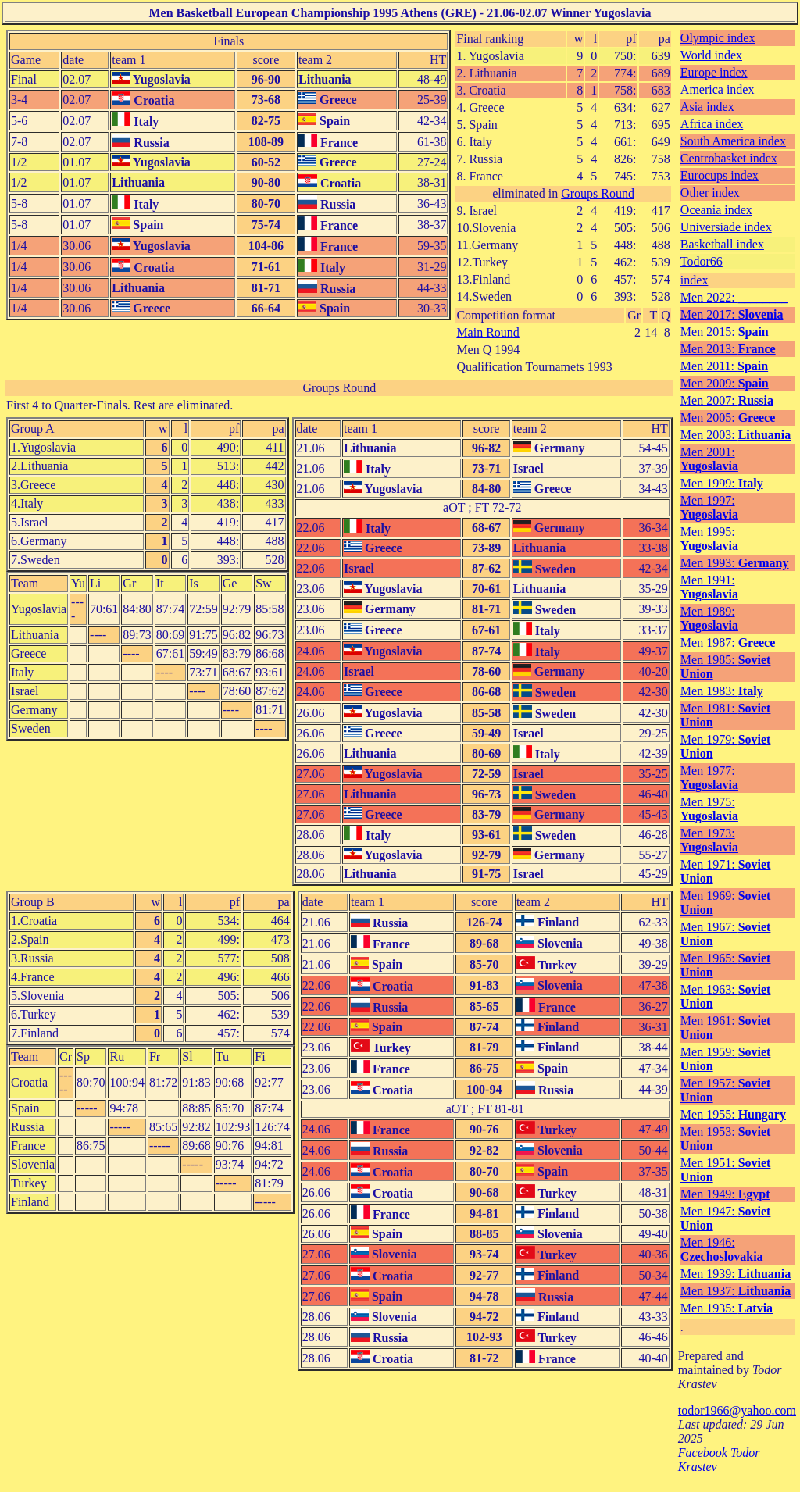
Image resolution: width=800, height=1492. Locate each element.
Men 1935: (726, 1308)
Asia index (707, 106)
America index (717, 89)
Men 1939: (735, 1273)
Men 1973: (709, 840)
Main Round (487, 332)
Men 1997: (709, 507)
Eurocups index (719, 175)
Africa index (711, 123)
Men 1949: (725, 1194)
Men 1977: (709, 777)
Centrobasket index (728, 158)
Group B (33, 901)
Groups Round (597, 193)
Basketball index (722, 244)
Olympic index (717, 38)
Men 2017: (732, 314)
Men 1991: (709, 587)
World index (711, 55)
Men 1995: (709, 538)
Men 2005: (727, 417)
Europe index (714, 72)
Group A (33, 428)
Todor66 (701, 261)
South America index (733, 141)
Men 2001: (709, 459)
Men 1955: (733, 1114)
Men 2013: (728, 348)
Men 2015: (724, 331)
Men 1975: (709, 809)
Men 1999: (721, 483)
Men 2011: (724, 366)
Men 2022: (734, 297)
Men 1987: (727, 642)
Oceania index (716, 209)
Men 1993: (734, 562)
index (694, 280)
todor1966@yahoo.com (737, 1410)
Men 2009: (724, 383)
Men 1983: (721, 691)
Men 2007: (726, 400)
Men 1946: (721, 1249)
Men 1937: (735, 1290)
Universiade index (726, 227)
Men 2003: (735, 434)
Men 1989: (709, 618)
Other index (710, 192)
